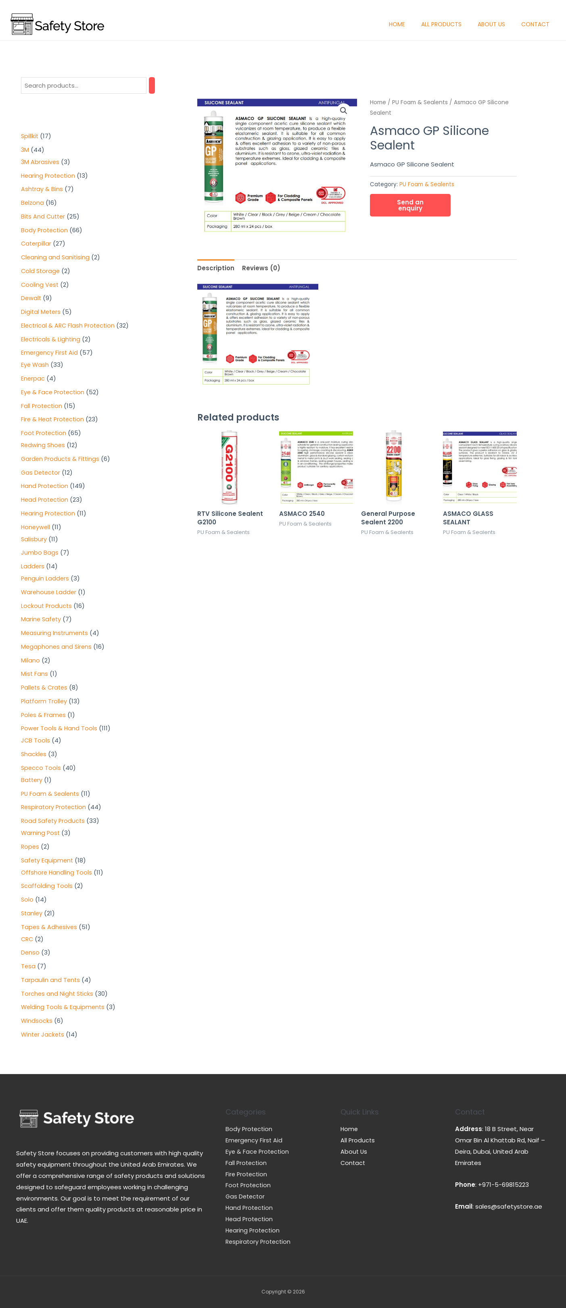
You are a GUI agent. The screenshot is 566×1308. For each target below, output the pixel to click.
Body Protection (250, 1129)
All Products (441, 24)
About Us (491, 24)
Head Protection (250, 1219)
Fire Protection (247, 1174)
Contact (535, 24)
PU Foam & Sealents (420, 102)
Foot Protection (249, 1185)
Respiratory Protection (259, 1241)
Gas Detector (246, 1196)
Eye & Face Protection (258, 1151)
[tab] (215, 268)
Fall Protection (247, 1163)
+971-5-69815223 (503, 1184)
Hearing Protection (254, 1230)
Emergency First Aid (255, 1140)
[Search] (152, 85)
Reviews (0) (261, 268)
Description (215, 268)
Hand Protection (250, 1207)
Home (397, 24)
